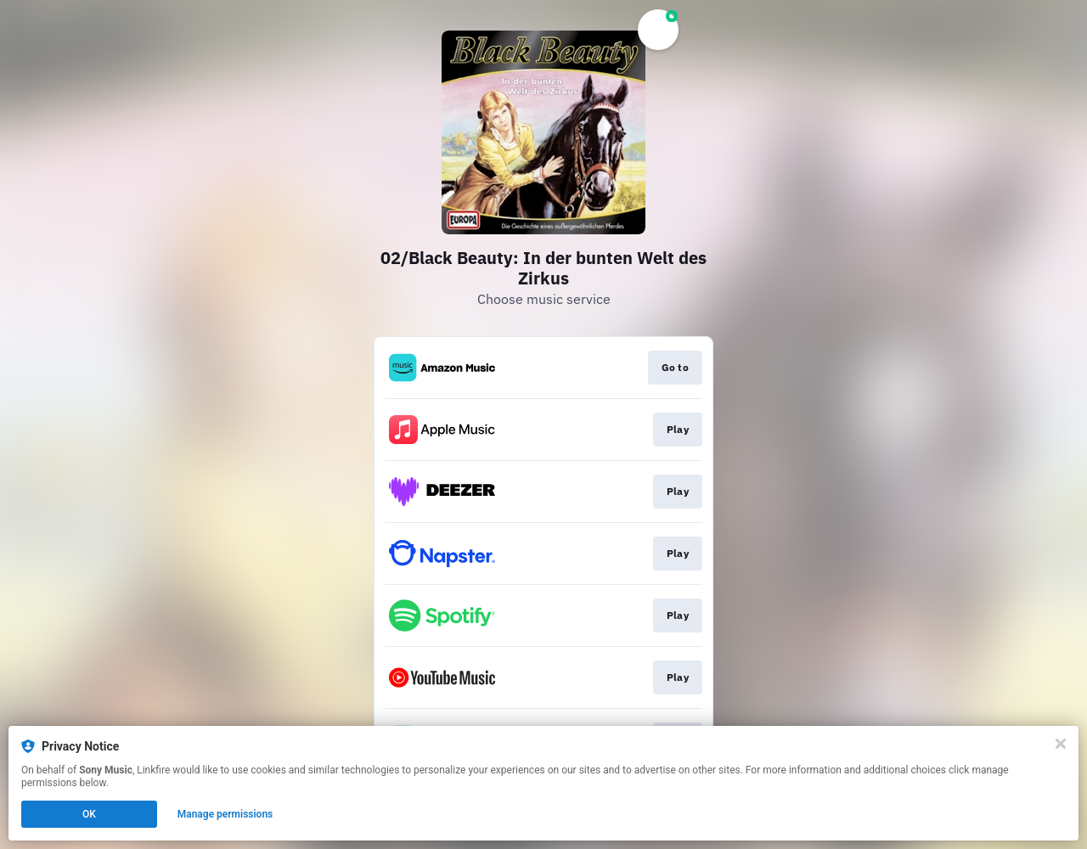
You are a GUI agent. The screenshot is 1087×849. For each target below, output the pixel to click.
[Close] (1060, 743)
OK (89, 814)
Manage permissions (225, 814)
